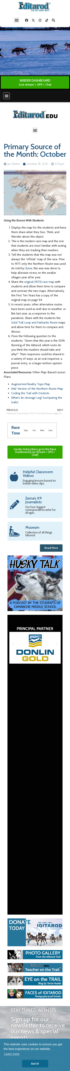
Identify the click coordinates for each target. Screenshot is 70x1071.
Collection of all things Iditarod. (38, 534)
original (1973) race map (39, 282)
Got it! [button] (35, 1063)
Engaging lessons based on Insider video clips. (39, 482)
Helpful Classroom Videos (38, 474)
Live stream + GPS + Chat (35, 84)
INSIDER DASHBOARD (35, 80)
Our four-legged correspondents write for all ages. (40, 509)
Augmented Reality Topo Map (30, 384)
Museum (32, 527)
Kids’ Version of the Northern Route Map (37, 388)
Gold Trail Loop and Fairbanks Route (34, 322)
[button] (16, 20)
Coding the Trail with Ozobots (30, 393)
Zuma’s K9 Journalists (33, 500)
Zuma (28, 268)
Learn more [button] (11, 1054)
